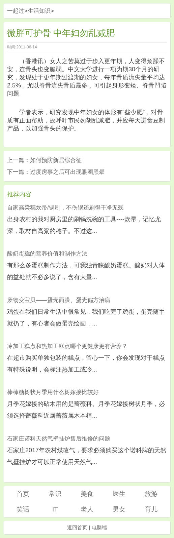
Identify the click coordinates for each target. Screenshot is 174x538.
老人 (87, 509)
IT (55, 509)
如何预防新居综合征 (56, 160)
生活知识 (39, 11)
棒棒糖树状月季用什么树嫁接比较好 (53, 392)
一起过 (15, 11)
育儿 (151, 509)
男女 (119, 509)
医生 (119, 493)
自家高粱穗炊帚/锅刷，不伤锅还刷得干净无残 (65, 207)
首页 (23, 493)
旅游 (151, 493)
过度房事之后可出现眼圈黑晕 (67, 172)
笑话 (23, 509)
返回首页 (77, 527)
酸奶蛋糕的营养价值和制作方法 (47, 254)
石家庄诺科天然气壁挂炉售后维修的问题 (58, 438)
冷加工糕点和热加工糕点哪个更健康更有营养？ (67, 346)
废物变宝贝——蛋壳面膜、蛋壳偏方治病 (58, 300)
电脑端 (99, 527)
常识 (55, 493)
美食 (87, 493)
